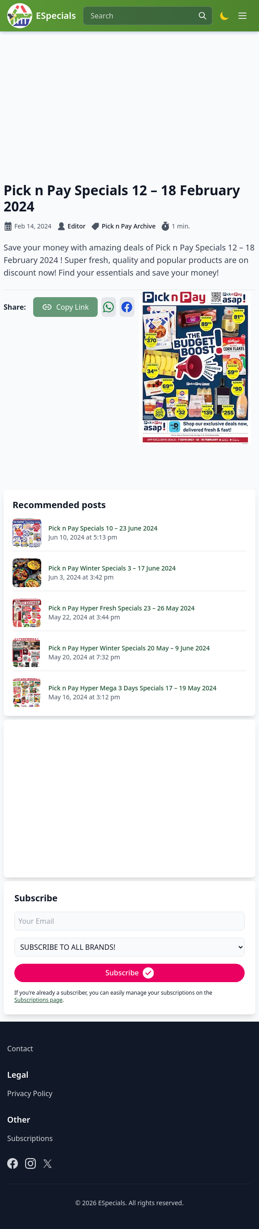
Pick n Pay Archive (128, 226)
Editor (77, 226)
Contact (20, 1048)
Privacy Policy (29, 1093)
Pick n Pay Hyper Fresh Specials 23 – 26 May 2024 (121, 608)
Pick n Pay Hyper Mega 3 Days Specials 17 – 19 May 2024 (132, 688)
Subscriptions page (38, 1000)
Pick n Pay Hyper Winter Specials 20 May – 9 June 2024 (129, 648)
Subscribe (129, 973)
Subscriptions (30, 1138)
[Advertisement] (129, 105)
